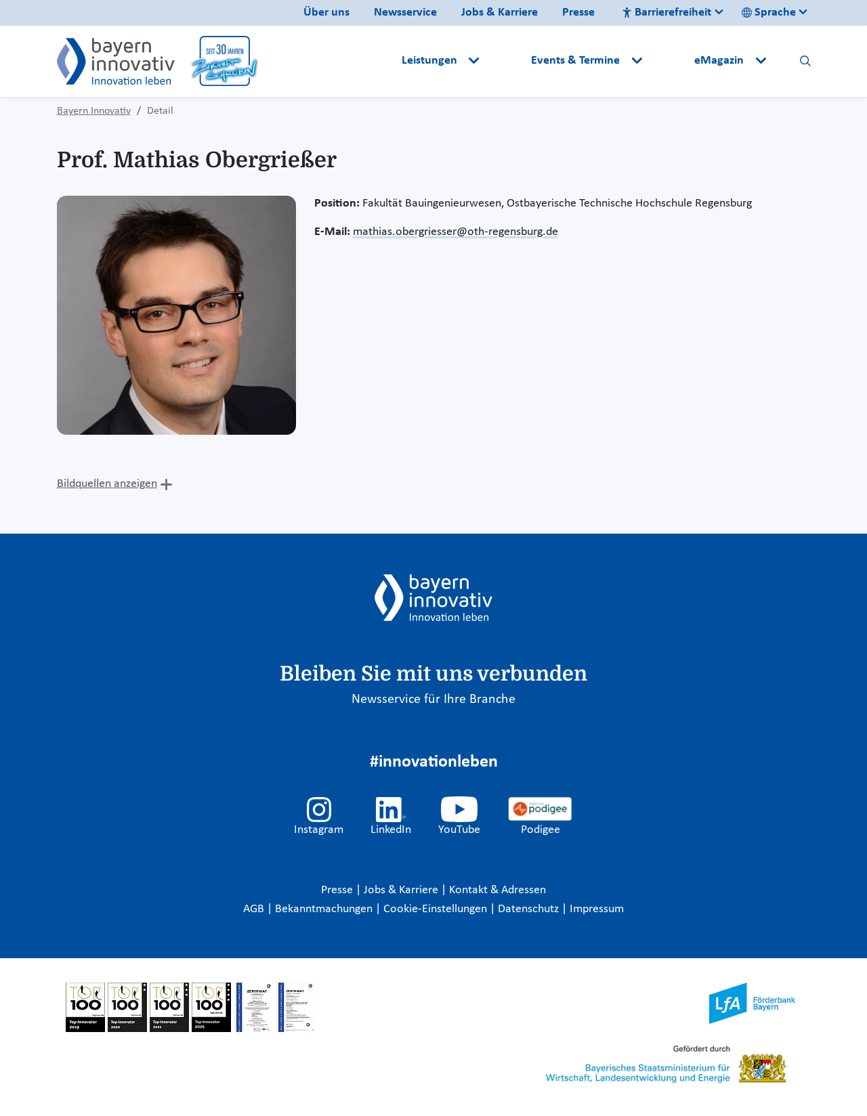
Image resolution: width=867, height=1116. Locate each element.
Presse (578, 12)
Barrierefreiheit (666, 12)
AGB (255, 909)
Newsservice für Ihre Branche (433, 699)
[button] (506, 61)
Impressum (597, 909)
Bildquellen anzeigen (107, 483)
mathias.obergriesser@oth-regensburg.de (455, 232)
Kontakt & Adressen (497, 890)
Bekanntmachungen (325, 909)
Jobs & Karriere (499, 12)
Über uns (326, 12)
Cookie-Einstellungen (435, 909)
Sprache (769, 12)
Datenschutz (530, 909)
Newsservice (405, 12)
